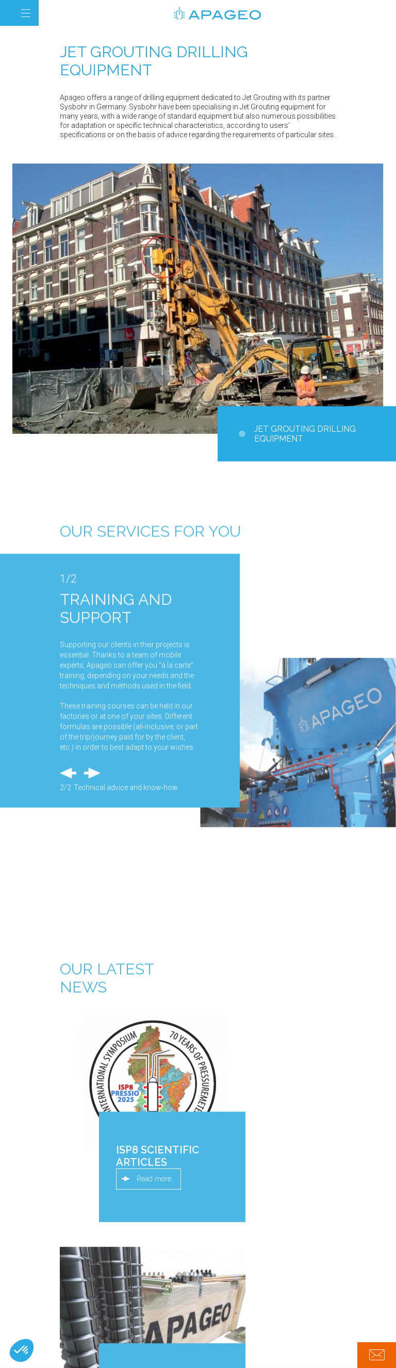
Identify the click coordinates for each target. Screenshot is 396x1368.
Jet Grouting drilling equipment (305, 434)
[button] (21, 1350)
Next (92, 911)
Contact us (376, 1355)
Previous (68, 911)
